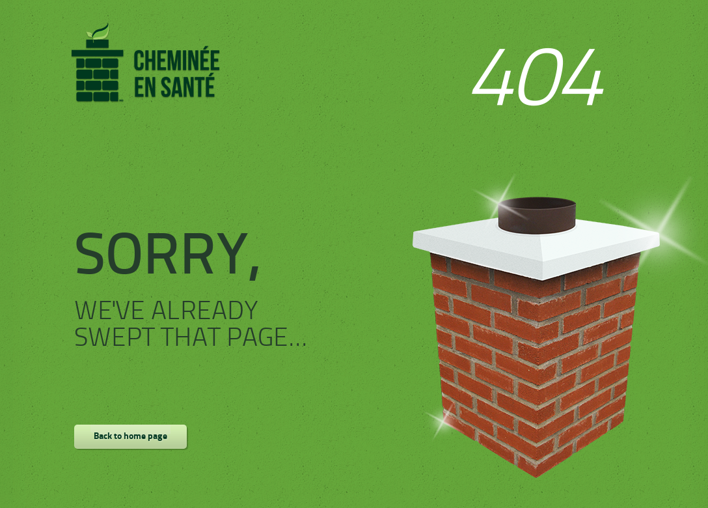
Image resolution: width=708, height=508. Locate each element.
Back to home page (130, 437)
